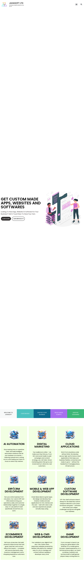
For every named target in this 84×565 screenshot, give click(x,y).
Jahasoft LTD (16, 3)
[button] (76, 4)
